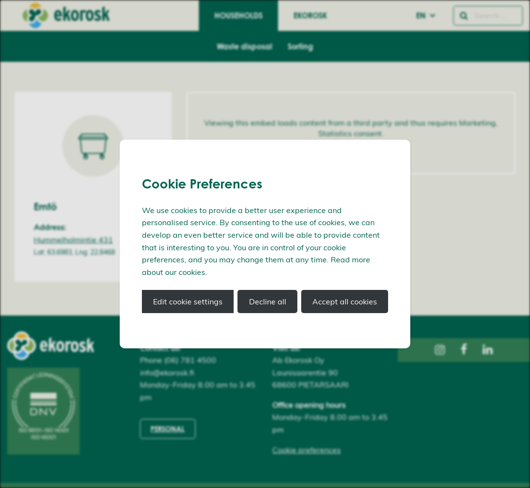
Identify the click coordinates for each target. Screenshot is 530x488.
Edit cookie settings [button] (188, 301)
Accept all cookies (344, 301)
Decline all (267, 301)
